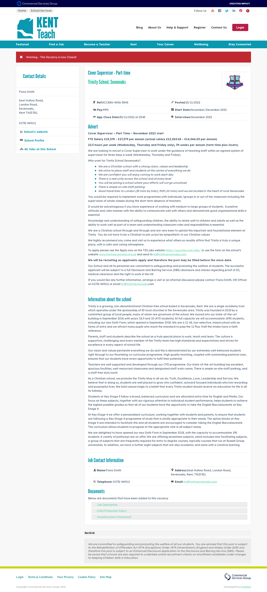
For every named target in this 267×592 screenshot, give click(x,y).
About (154, 27)
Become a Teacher (97, 44)
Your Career (165, 44)
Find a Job (56, 44)
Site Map (106, 577)
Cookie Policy (87, 577)
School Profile (34, 140)
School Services (41, 10)
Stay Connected (240, 44)
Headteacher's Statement (114, 517)
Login (240, 27)
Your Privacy (65, 577)
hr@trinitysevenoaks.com (169, 254)
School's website (36, 131)
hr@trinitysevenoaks (134, 284)
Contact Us (219, 27)
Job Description (107, 504)
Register (200, 27)
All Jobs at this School (40, 149)
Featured (22, 44)
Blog (139, 27)
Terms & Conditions (40, 577)
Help (177, 27)
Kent (133, 44)
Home (22, 10)
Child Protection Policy (111, 511)
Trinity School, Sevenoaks (107, 82)
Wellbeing (201, 44)
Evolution (245, 586)
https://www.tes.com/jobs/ (183, 250)
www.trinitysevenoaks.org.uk (117, 254)
